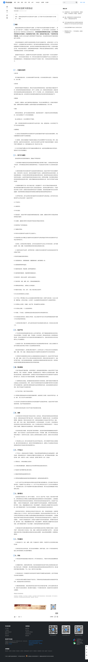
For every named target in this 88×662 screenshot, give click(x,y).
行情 (25, 2)
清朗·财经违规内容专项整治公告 (34, 642)
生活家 (46, 2)
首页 (15, 2)
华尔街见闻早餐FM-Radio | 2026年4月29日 (73, 27)
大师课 (42, 2)
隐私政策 (27, 635)
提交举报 (40, 643)
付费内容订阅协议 (29, 632)
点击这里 (10, 643)
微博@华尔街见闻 (78, 635)
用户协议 (27, 630)
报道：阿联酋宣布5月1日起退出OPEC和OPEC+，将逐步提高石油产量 (73, 18)
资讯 (18, 2)
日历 (29, 2)
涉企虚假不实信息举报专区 (33, 643)
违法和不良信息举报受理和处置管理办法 (36, 640)
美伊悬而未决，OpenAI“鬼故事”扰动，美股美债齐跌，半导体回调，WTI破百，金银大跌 (74, 13)
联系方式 (7, 633)
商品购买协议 (28, 633)
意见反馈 (7, 635)
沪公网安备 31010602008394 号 (32, 656)
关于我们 (7, 628)
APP (32, 2)
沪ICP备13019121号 (22, 656)
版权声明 (27, 628)
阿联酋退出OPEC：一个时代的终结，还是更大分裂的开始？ (74, 32)
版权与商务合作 (8, 632)
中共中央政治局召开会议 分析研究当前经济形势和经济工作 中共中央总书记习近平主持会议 (74, 23)
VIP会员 (37, 2)
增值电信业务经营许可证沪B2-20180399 (47, 656)
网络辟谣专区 (31, 644)
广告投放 (7, 630)
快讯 (22, 2)
